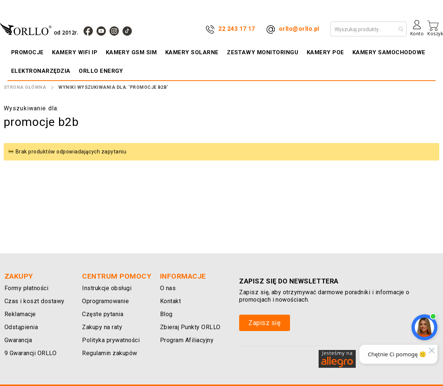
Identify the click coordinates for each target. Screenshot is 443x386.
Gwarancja (18, 340)
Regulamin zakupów (109, 353)
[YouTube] (101, 31)
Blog (166, 314)
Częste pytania (102, 314)
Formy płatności (26, 288)
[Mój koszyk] (435, 28)
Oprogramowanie (105, 301)
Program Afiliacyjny (187, 340)
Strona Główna (25, 87)
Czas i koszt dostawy (34, 301)
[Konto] (417, 31)
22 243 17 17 (236, 28)
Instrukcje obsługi (106, 288)
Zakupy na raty (102, 327)
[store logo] (41, 29)
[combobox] (368, 29)
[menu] (221, 61)
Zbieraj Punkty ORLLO (190, 327)
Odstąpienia (21, 327)
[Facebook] (88, 31)
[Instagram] (114, 31)
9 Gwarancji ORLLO (30, 353)
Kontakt (170, 301)
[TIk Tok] (127, 31)
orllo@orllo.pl (299, 28)
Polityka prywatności (111, 340)
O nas (168, 288)
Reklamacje (20, 314)
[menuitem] (28, 52)
